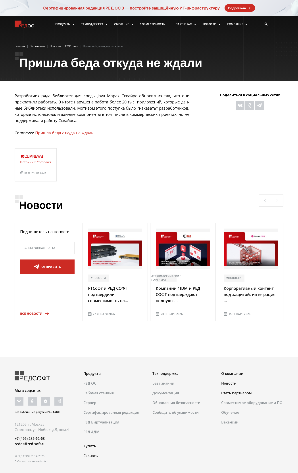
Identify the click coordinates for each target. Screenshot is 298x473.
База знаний (163, 383)
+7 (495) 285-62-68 (30, 438)
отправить (47, 267)
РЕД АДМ (91, 431)
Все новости (33, 313)
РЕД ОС (89, 383)
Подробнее (240, 8)
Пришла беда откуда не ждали (64, 132)
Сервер (89, 402)
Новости (210, 24)
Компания (235, 24)
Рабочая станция (98, 393)
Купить (89, 446)
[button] (265, 200)
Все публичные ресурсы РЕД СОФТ (38, 412)
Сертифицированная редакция (111, 412)
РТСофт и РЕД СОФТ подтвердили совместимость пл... (108, 294)
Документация (165, 393)
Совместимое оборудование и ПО (252, 402)
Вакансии (229, 422)
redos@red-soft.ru (30, 443)
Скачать (90, 455)
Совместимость (152, 24)
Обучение (121, 24)
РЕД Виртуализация (101, 422)
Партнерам (184, 24)
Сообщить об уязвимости (175, 412)
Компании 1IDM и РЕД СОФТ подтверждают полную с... (178, 294)
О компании (232, 373)
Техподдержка (92, 24)
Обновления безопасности (176, 402)
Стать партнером (236, 393)
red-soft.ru (42, 461)
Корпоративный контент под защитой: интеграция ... (249, 294)
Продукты (63, 24)
